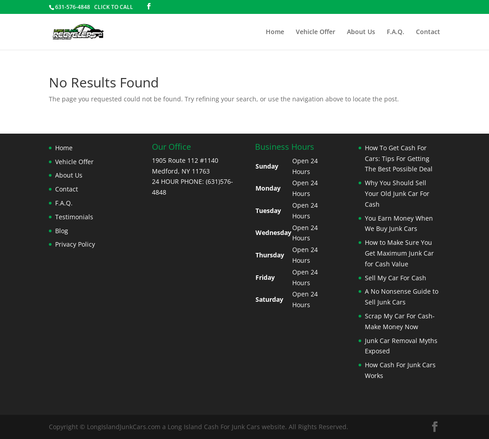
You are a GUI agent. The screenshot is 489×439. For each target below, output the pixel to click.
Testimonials (74, 217)
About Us (361, 32)
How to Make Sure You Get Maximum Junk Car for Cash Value (399, 253)
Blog (61, 230)
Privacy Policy (75, 244)
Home (275, 32)
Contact (428, 32)
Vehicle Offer (315, 32)
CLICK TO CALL (113, 7)
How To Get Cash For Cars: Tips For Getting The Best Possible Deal (399, 158)
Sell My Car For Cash (395, 278)
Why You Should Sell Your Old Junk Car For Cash (397, 193)
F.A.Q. (395, 32)
